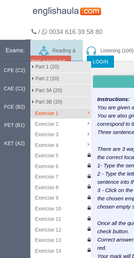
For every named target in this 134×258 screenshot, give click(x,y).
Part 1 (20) (45, 67)
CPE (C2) (14, 70)
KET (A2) (14, 143)
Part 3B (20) (47, 102)
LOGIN (100, 61)
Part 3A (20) (47, 90)
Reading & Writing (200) (57, 53)
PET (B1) (14, 125)
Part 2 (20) (45, 78)
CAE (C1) (14, 88)
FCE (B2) (14, 107)
